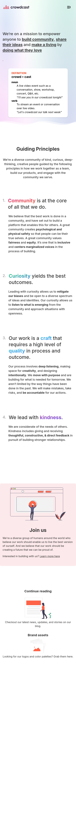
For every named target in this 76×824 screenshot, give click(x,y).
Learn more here (50, 556)
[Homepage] (16, 7)
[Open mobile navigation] (69, 7)
